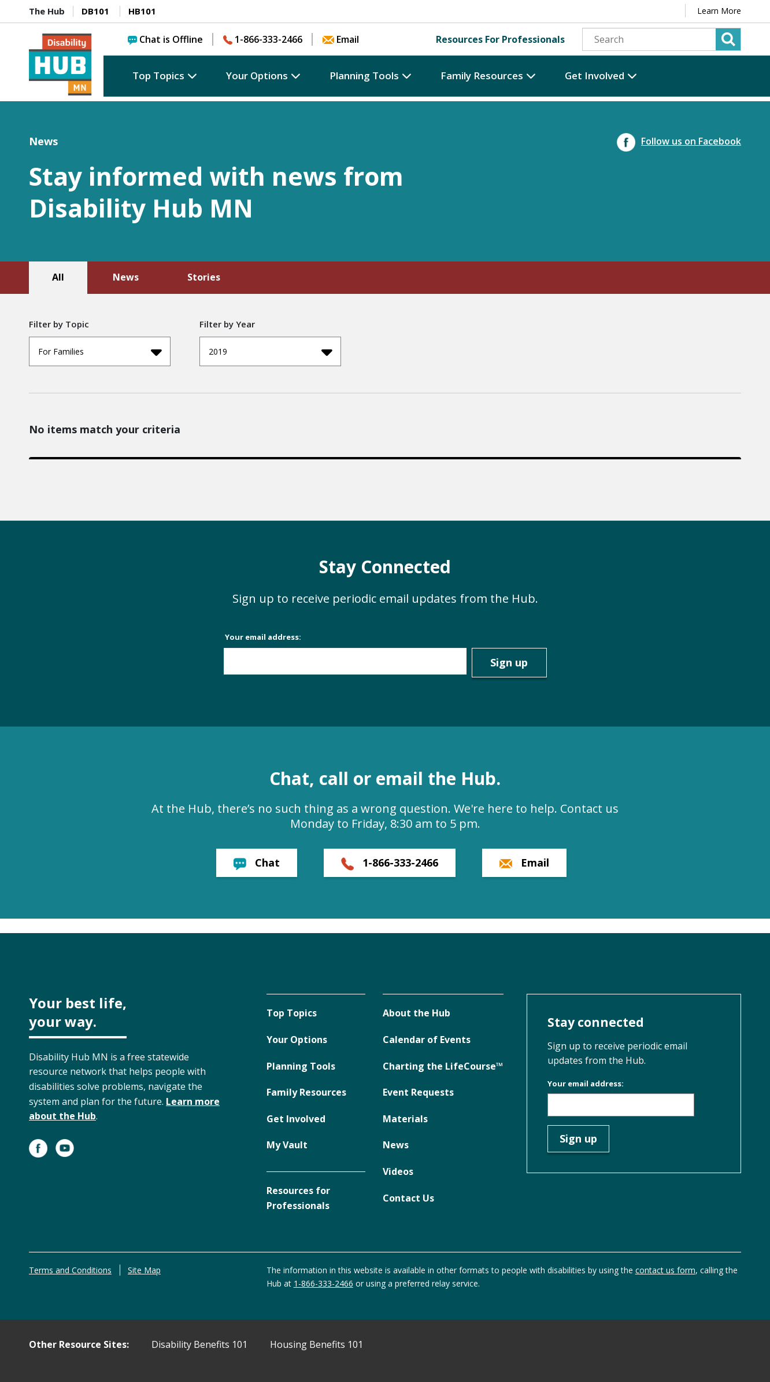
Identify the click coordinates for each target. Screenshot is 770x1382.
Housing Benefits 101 (316, 1344)
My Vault (287, 1144)
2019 (270, 351)
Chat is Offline (165, 39)
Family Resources (481, 75)
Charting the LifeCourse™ (443, 1066)
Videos (398, 1171)
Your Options (257, 75)
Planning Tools (364, 75)
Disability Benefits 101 (199, 1344)
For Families (100, 351)
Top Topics (158, 75)
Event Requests (418, 1092)
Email (341, 39)
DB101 (95, 11)
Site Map (144, 1270)
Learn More (719, 10)
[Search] (661, 39)
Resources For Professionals (500, 39)
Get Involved (594, 75)
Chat (257, 863)
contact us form (665, 1270)
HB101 (142, 11)
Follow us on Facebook (679, 141)
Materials (405, 1118)
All (58, 277)
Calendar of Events (427, 1039)
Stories (203, 277)
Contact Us (408, 1198)
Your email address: (263, 637)
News (126, 277)
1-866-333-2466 (262, 39)
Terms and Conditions (70, 1270)
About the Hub (416, 1013)
